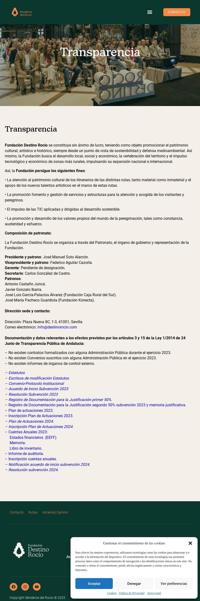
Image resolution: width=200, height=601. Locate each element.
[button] (190, 543)
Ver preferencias (174, 583)
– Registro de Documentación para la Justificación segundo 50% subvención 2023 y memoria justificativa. (95, 405)
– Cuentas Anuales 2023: (26, 432)
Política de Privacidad (131, 593)
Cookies (112, 593)
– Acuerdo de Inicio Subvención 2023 (36, 389)
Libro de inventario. (26, 448)
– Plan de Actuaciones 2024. (29, 421)
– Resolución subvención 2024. (31, 469)
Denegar (134, 583)
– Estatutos (15, 372)
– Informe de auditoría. (24, 453)
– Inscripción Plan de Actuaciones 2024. (39, 426)
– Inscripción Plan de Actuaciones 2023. (39, 416)
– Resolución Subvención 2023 (31, 394)
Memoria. (18, 443)
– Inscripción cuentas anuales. (31, 459)
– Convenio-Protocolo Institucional (34, 383)
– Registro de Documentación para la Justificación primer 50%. (58, 399)
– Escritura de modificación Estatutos (37, 378)
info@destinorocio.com (57, 327)
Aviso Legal (154, 593)
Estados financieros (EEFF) (33, 437)
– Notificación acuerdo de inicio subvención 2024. (47, 464)
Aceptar (94, 583)
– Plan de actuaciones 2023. (29, 410)
